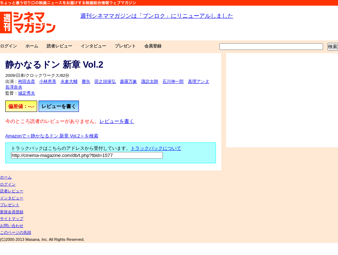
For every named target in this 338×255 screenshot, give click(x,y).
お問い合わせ (11, 225)
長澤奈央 (13, 87)
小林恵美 (47, 81)
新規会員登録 (11, 212)
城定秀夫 (26, 93)
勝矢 (86, 81)
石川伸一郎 (173, 81)
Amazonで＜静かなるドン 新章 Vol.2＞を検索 (51, 136)
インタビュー (93, 46)
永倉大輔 (69, 81)
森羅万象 (128, 81)
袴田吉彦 (26, 81)
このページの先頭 (15, 232)
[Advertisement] (282, 100)
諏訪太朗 (149, 81)
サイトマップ (11, 218)
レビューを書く (58, 106)
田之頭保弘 (105, 81)
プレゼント (125, 46)
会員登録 (152, 46)
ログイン (8, 46)
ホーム (31, 46)
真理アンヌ (198, 81)
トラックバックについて (156, 148)
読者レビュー (59, 46)
